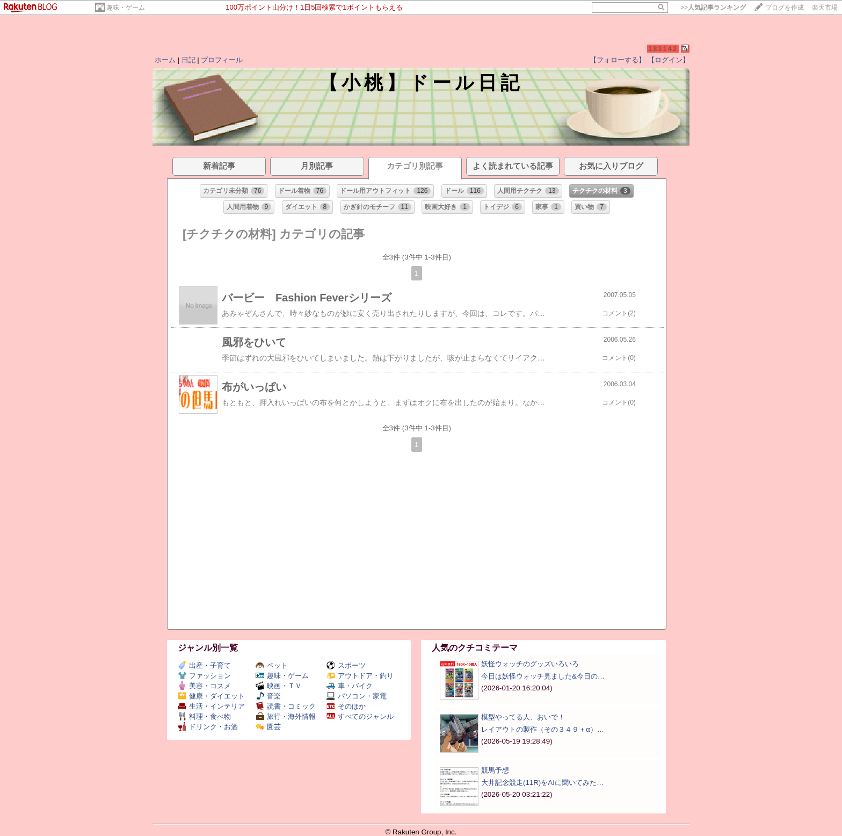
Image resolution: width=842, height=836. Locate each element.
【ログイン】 (668, 60)
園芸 (268, 727)
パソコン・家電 (356, 696)
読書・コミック (286, 706)
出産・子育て (204, 665)
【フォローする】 (617, 60)
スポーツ (346, 665)
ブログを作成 (784, 7)
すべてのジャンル (360, 716)
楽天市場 (825, 7)
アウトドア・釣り (360, 676)
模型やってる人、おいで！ (523, 717)
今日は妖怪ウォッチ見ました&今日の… (543, 676)
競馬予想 (495, 770)
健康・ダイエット (211, 696)
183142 (663, 49)
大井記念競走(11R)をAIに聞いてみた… (542, 783)
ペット (272, 665)
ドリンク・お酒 (208, 727)
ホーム (165, 60)
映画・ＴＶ (279, 686)
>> (713, 7)
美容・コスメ (204, 686)
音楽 (268, 696)
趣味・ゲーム (125, 7)
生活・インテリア (211, 706)
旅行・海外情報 (286, 716)
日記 (188, 60)
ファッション (204, 676)
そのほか (346, 706)
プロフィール (222, 60)
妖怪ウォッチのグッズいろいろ (530, 664)
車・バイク (349, 686)
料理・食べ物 (204, 716)
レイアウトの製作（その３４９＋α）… (542, 729)
